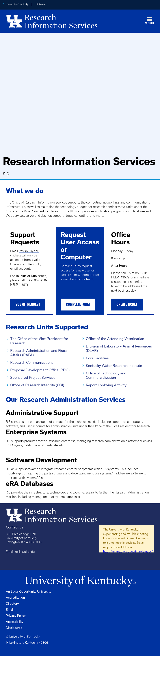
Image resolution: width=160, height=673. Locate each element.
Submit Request (28, 305)
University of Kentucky (17, 4)
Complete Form (78, 305)
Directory (12, 620)
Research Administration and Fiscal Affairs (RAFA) (39, 352)
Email (10, 626)
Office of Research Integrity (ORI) (37, 385)
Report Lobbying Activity (106, 385)
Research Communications (31, 362)
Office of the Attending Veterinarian (115, 338)
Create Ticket (126, 305)
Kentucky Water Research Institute (114, 365)
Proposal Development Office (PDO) (40, 370)
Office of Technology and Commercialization (106, 375)
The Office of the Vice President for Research (39, 340)
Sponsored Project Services (32, 377)
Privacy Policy (16, 632)
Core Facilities (97, 358)
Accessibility (14, 638)
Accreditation (15, 614)
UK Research (41, 4)
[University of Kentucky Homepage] (80, 598)
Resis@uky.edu (29, 251)
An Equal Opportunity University (28, 608)
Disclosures (14, 644)
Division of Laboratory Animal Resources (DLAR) (119, 348)
